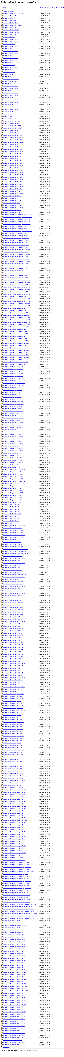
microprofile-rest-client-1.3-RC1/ (14, 956)
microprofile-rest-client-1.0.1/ (14, 930)
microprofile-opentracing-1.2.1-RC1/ (15, 820)
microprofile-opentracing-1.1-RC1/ (14, 806)
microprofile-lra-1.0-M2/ (11, 507)
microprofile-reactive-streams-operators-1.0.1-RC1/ (20, 904)
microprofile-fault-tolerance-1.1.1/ (15, 252)
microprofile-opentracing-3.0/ (13, 855)
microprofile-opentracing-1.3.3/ (14, 839)
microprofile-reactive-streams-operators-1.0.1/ (19, 906)
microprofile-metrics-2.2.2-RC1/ (14, 593)
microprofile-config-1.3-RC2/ (13, 151)
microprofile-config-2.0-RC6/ (13, 184)
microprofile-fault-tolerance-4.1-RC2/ (16, 352)
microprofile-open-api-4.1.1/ (13, 783)
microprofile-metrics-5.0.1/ (12, 675)
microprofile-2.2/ (9, 48)
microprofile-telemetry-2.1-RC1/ (14, 1042)
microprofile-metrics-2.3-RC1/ (13, 612)
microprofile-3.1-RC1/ (10, 58)
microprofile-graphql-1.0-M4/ (13, 371)
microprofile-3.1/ (9, 60)
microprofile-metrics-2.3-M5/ (13, 610)
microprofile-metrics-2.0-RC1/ (13, 546)
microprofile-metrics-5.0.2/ (12, 680)
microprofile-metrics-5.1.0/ (12, 684)
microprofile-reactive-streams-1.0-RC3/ (16, 899)
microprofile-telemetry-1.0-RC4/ (14, 1019)
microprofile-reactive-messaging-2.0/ (15, 878)
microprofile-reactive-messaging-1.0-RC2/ (17, 864)
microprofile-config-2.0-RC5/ (13, 182)
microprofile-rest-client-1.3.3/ (14, 963)
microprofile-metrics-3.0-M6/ (13, 642)
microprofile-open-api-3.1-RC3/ (13, 750)
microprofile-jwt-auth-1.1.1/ (13, 486)
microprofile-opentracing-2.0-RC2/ (14, 846)
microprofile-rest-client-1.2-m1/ (14, 944)
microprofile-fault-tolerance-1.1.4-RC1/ (16, 266)
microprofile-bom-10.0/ (11, 133)
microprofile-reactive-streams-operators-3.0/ (18, 918)
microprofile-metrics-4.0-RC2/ (13, 654)
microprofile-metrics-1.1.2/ (12, 539)
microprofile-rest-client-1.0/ (13, 932)
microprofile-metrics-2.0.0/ (12, 556)
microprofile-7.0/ (9, 116)
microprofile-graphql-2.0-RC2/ (13, 404)
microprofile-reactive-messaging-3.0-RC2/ (17, 883)
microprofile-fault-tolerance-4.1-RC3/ (16, 355)
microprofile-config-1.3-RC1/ (13, 149)
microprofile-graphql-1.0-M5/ (13, 373)
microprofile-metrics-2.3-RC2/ (13, 614)
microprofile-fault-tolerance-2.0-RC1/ (16, 273)
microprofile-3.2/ (9, 65)
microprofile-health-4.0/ (11, 467)
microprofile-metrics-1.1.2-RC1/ (14, 537)
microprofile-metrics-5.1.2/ (12, 691)
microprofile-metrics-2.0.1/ (12, 560)
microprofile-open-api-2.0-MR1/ (13, 719)
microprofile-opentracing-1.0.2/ (14, 799)
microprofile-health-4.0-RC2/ (13, 460)
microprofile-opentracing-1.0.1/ (14, 797)
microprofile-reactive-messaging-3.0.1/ (16, 890)
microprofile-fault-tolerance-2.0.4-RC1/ (16, 299)
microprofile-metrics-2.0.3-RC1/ (14, 567)
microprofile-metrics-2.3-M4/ (13, 607)
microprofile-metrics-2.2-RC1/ (13, 584)
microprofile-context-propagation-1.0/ (16, 226)
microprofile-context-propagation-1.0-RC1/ (17, 214)
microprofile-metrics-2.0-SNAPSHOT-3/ (15, 553)
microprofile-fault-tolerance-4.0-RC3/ (16, 338)
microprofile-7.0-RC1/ (10, 114)
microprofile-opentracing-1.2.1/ (14, 822)
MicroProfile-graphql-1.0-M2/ (13, 13)
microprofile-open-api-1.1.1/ (13, 705)
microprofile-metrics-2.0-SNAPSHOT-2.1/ (16, 551)
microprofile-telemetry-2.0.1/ (13, 1037)
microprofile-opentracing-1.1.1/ (14, 808)
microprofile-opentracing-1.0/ (13, 804)
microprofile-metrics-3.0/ (12, 652)
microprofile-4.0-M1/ (10, 74)
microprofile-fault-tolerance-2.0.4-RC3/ (16, 303)
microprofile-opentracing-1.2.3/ (14, 827)
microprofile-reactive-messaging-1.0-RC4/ (17, 869)
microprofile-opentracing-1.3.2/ (14, 836)
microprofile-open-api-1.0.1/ (13, 698)
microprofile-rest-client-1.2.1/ (14, 951)
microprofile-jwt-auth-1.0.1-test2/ (15, 472)
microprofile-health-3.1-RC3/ (13, 453)
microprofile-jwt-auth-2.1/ (12, 502)
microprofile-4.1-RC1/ (10, 86)
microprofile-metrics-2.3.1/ (12, 619)
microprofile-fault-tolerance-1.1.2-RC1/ (16, 254)
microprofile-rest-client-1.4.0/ (14, 974)
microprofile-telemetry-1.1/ (12, 1030)
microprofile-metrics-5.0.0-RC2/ (14, 663)
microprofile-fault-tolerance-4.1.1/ (15, 359)
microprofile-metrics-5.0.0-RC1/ (14, 661)
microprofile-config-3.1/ (11, 212)
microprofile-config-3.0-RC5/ (13, 193)
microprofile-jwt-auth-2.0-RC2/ (13, 497)
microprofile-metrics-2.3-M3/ (13, 605)
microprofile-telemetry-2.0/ (12, 1040)
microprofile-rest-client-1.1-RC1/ (14, 935)
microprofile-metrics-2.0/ (12, 572)
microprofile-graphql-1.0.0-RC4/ (14, 385)
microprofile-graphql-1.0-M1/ (13, 366)
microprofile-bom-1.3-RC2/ (12, 123)
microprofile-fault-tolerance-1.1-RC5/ (16, 245)
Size (53, 7)
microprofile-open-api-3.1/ (12, 759)
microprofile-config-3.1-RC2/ (13, 207)
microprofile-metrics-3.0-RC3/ (13, 649)
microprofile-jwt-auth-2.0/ (12, 500)
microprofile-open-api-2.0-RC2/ (13, 724)
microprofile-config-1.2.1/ (12, 144)
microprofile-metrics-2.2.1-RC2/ (14, 588)
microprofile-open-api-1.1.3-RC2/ (14, 712)
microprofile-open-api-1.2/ (12, 717)
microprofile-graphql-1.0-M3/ (13, 369)
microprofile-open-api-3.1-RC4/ (13, 752)
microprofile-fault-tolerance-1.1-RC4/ (16, 242)
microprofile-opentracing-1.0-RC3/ (14, 792)
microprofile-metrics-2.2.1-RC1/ (14, 586)
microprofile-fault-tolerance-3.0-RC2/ (16, 334)
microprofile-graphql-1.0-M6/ (13, 376)
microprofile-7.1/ (9, 119)
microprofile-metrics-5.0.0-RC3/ (14, 666)
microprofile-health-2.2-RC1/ (13, 422)
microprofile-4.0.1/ (9, 81)
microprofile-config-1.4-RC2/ (13, 163)
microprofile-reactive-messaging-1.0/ (15, 874)
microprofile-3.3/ (9, 72)
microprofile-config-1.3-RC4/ (13, 156)
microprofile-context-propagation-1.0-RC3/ (17, 219)
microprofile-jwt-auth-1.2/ (12, 495)
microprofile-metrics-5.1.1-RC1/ (14, 687)
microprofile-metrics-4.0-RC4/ (13, 656)
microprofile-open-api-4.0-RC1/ (13, 761)
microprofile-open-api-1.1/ (12, 715)
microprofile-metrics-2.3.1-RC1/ (14, 617)
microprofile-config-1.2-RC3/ (13, 140)
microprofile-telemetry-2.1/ (12, 1044)
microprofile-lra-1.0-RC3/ (12, 514)
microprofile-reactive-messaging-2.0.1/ (16, 876)
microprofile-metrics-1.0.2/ (12, 528)
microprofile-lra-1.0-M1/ (11, 504)
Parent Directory (8, 11)
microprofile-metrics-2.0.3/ (12, 570)
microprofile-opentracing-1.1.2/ (14, 811)
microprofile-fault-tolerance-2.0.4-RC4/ (16, 306)
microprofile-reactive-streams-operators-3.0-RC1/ (20, 913)
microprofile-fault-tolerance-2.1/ (14, 329)
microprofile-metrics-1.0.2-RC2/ (14, 525)
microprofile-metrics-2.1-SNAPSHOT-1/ (15, 574)
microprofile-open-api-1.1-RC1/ (13, 703)
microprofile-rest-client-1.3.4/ (14, 965)
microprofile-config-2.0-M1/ (12, 170)
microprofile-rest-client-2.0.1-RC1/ (15, 986)
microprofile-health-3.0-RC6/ (13, 444)
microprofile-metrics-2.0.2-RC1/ (14, 563)
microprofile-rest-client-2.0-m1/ (14, 984)
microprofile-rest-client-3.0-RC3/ (14, 998)
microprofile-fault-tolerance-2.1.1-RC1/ (16, 317)
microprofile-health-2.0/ (11, 415)
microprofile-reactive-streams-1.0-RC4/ (16, 902)
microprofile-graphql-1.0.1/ (12, 387)
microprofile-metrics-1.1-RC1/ (13, 530)
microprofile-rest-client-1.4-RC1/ (14, 970)
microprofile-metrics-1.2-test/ (13, 544)
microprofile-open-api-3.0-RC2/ (13, 733)
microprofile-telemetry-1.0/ (12, 1021)
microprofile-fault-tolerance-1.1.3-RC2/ (16, 261)
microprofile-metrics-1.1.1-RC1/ (14, 535)
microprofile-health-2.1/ (11, 420)
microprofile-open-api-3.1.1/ (13, 754)
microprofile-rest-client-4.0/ (13, 1014)
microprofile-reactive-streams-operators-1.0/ (18, 909)
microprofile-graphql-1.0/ (12, 397)
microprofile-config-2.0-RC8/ (13, 186)
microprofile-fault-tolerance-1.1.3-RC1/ (16, 259)
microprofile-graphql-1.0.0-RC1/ (14, 378)
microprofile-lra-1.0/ (10, 516)
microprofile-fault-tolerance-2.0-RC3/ (16, 275)
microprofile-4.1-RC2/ (10, 88)
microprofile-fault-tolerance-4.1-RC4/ (16, 357)
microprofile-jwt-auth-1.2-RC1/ (13, 490)
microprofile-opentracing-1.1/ (13, 813)
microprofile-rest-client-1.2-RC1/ (14, 942)
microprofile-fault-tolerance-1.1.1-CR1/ (16, 249)
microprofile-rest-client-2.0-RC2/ (14, 981)
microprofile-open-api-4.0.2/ (13, 773)
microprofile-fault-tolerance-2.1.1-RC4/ (16, 324)
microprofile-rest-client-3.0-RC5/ (14, 1002)
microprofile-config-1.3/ (11, 158)
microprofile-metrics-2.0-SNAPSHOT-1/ (15, 549)
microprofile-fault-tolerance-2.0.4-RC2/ (16, 301)
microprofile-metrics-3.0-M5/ (13, 640)
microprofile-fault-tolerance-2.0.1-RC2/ (16, 282)
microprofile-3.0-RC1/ (10, 51)
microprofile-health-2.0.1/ (12, 413)
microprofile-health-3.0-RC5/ (13, 441)
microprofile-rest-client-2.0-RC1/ (14, 979)
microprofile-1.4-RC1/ (10, 16)
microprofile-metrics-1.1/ (12, 542)
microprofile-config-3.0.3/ (12, 200)
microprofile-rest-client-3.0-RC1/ (14, 995)
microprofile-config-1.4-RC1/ (13, 161)
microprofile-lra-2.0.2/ (11, 521)
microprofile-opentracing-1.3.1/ (14, 834)
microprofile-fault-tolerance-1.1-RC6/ (16, 247)
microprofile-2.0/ (9, 37)
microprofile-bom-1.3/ (10, 130)
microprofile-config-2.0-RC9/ (13, 189)
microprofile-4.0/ (9, 83)
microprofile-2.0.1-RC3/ (11, 32)
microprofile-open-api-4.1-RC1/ (13, 778)
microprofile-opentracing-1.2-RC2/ (14, 818)
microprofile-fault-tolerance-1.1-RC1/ (16, 240)
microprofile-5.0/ (9, 97)
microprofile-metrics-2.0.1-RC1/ (14, 558)
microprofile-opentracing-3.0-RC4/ (14, 853)
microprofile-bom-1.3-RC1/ (12, 121)
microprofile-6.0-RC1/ (10, 100)
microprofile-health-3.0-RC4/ (13, 439)
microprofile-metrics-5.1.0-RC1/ (14, 682)
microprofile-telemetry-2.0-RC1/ (14, 1033)
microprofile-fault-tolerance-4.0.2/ (15, 345)
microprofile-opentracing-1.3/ (13, 841)
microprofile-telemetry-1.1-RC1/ (14, 1023)
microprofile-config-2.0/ (11, 191)
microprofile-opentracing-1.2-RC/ (14, 815)
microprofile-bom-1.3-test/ (12, 128)
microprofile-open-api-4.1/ (12, 785)
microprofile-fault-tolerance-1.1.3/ (15, 263)
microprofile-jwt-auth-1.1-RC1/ (13, 476)
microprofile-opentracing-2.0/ (13, 848)
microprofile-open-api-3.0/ (12, 743)
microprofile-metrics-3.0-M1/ (13, 631)
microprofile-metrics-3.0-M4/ (13, 638)
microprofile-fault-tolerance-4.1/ (14, 364)
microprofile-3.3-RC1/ (10, 67)
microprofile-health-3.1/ (11, 455)
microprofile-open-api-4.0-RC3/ (13, 766)
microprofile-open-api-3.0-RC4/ (13, 738)
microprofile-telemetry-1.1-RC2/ (14, 1026)
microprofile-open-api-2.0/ (12, 731)
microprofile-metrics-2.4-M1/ (13, 628)
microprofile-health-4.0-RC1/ (13, 458)
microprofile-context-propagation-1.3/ (16, 238)
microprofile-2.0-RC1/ (10, 23)
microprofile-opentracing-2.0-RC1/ (14, 843)
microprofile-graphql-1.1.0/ (12, 399)
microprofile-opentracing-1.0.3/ (14, 801)
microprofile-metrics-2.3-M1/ (13, 600)
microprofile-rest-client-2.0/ (13, 993)
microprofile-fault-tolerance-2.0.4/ (15, 308)
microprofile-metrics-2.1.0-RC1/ (14, 577)
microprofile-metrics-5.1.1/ (12, 689)
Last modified (43, 7)
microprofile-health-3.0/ (11, 446)
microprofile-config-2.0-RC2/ (13, 177)
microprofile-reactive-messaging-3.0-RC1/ (17, 881)
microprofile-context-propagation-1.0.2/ (16, 224)
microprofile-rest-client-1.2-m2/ (14, 946)
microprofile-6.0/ (9, 107)
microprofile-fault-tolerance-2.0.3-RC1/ (16, 294)
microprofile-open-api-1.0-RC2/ (13, 696)
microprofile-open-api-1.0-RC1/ (13, 694)
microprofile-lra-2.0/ (10, 523)
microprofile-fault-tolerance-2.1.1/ (15, 327)
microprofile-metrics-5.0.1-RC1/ (14, 673)
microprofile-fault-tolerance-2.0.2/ (15, 292)
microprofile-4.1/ (9, 90)
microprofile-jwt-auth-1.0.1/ (13, 474)
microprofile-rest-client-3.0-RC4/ (14, 1000)
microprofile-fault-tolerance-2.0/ (14, 310)
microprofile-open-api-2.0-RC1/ (13, 722)
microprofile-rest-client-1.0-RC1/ (14, 920)
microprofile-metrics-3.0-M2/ (13, 633)
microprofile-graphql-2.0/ (12, 408)
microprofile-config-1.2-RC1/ (13, 135)
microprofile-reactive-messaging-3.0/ (15, 892)
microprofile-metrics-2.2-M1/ (13, 581)
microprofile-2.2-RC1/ (10, 46)
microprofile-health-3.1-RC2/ (13, 451)
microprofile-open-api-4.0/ (12, 776)
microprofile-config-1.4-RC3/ (13, 165)
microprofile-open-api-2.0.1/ (13, 729)
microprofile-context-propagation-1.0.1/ (16, 221)
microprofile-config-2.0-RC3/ (13, 179)
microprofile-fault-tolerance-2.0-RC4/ (16, 278)
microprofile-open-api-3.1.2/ (13, 757)
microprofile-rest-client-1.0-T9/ (14, 927)
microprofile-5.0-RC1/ (10, 93)
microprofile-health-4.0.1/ (12, 465)
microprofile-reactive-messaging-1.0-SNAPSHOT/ (19, 871)
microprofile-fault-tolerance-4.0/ (14, 348)
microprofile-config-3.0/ (11, 203)
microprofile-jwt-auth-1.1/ (12, 488)
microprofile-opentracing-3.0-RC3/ (14, 850)
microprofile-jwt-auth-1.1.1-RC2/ (14, 483)
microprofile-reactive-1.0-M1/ (13, 857)
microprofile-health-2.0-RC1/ (13, 411)
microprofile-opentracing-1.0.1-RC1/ (15, 794)
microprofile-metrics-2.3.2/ (12, 624)
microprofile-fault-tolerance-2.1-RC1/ (16, 313)
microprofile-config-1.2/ (11, 147)
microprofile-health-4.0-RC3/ (13, 462)
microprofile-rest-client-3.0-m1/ (14, 1005)
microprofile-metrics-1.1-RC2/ (13, 532)
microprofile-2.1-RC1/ (10, 39)
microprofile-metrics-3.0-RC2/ (13, 647)
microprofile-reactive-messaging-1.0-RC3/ (17, 867)
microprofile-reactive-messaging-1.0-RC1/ (17, 862)
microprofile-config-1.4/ (11, 168)
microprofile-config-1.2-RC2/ (13, 137)
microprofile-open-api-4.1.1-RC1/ (14, 780)
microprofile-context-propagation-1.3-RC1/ (17, 235)
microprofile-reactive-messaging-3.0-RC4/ (17, 888)
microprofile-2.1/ (9, 44)
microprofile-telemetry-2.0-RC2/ (14, 1035)
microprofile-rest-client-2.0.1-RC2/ (15, 988)
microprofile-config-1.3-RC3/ (13, 154)
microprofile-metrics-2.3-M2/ (13, 602)
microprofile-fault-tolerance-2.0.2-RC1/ (16, 287)
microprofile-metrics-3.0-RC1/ (13, 645)
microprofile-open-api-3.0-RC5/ (13, 740)
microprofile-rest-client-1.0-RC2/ (14, 923)
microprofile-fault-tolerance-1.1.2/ (15, 256)
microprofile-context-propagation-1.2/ (16, 233)
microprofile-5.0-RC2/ (10, 95)
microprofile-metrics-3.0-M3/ (13, 635)
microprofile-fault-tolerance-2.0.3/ (15, 296)
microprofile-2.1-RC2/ (10, 41)
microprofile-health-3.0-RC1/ (13, 432)
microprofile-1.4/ (9, 18)
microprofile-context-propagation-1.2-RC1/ (17, 231)
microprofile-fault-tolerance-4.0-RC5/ (16, 343)
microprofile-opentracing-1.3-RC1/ (14, 832)
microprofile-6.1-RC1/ (10, 109)
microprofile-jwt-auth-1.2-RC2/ (13, 493)
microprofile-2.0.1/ (9, 34)
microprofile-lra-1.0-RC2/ (12, 511)
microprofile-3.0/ (9, 55)
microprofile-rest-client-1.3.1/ (14, 958)
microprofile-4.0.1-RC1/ (11, 79)
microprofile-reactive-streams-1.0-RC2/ (16, 897)
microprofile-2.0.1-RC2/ (11, 30)
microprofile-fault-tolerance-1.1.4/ (15, 268)
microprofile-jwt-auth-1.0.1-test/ (14, 469)
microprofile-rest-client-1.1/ (13, 937)
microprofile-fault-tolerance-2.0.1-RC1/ (16, 280)
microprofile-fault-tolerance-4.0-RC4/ (16, 341)
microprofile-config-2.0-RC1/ (13, 172)
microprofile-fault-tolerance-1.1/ (14, 270)
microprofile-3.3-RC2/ (10, 69)
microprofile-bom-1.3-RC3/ (12, 126)
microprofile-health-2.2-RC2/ (13, 425)
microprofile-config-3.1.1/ (12, 210)
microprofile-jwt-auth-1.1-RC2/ (13, 479)
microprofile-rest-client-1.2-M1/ (14, 939)
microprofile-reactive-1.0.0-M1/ (14, 860)
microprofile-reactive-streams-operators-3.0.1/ (19, 916)
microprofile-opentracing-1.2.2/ (14, 825)
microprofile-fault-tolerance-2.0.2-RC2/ (16, 289)
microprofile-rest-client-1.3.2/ (14, 960)
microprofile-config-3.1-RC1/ (13, 205)
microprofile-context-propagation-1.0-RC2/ (17, 217)
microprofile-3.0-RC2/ (10, 53)
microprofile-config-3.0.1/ (12, 196)
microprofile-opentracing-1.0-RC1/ (14, 787)
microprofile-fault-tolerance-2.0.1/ (15, 285)
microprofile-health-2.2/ (11, 429)
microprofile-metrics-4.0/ (12, 659)
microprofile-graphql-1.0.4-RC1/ (14, 394)
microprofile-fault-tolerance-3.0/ (14, 336)
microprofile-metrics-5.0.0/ (12, 670)
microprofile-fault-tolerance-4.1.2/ (15, 362)
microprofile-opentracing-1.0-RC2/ (14, 790)
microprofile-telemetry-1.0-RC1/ (14, 1016)
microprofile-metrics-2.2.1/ (12, 591)
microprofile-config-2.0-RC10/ (13, 175)
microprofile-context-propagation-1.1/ (16, 228)
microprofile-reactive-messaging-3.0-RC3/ (17, 885)
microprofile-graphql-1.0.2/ (12, 390)
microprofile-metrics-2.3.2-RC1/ (14, 621)
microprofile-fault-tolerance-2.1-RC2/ (16, 315)
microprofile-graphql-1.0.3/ (12, 392)
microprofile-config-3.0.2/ (12, 198)
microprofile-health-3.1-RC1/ (13, 448)
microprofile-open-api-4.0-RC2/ (13, 764)
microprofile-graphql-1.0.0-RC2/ (14, 380)
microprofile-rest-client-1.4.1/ (14, 977)
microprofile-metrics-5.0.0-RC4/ (14, 668)
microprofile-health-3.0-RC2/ (13, 434)
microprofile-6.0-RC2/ (10, 102)
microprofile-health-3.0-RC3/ (13, 436)
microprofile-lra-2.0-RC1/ (12, 518)
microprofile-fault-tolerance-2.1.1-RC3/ (16, 322)
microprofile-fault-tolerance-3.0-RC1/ (16, 331)
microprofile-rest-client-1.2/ (13, 953)
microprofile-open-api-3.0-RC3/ (13, 736)
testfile (6, 1047)
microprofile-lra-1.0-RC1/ (12, 509)
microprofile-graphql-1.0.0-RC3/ (14, 383)
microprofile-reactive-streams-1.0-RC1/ (16, 895)
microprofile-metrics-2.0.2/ (12, 565)
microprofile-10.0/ (9, 20)
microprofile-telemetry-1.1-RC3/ (14, 1028)
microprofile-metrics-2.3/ (12, 626)
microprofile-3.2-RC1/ (10, 62)
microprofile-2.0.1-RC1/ (11, 27)
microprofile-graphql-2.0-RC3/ (13, 406)
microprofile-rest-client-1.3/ (13, 967)
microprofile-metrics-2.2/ (12, 598)
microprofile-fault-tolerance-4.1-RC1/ (16, 350)
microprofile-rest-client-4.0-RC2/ (14, 1012)
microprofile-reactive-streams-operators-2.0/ (18, 911)
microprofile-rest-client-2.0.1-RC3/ (15, 991)
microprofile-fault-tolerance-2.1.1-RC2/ (16, 320)
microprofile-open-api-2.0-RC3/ (13, 726)
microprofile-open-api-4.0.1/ (13, 771)
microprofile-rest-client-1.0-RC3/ (14, 925)
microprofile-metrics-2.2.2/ (12, 595)
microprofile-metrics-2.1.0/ (12, 579)
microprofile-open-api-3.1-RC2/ (13, 747)
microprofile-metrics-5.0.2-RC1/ (14, 677)
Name (4, 7)
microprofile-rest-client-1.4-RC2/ (14, 972)
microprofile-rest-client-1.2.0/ (14, 949)
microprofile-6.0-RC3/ (10, 104)
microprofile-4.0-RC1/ (10, 76)
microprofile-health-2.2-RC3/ (13, 427)
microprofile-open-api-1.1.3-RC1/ (14, 710)
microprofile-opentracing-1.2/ (13, 829)
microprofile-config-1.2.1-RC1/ (13, 142)
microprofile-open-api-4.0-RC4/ (13, 769)
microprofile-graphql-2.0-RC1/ (13, 401)
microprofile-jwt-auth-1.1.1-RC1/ (14, 481)
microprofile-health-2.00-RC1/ (13, 418)
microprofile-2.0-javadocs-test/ (14, 25)
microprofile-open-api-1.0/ (12, 701)
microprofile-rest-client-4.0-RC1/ (14, 1009)
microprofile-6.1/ (9, 111)
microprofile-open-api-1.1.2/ (13, 708)
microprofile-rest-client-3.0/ (13, 1007)
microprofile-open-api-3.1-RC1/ (13, 745)
